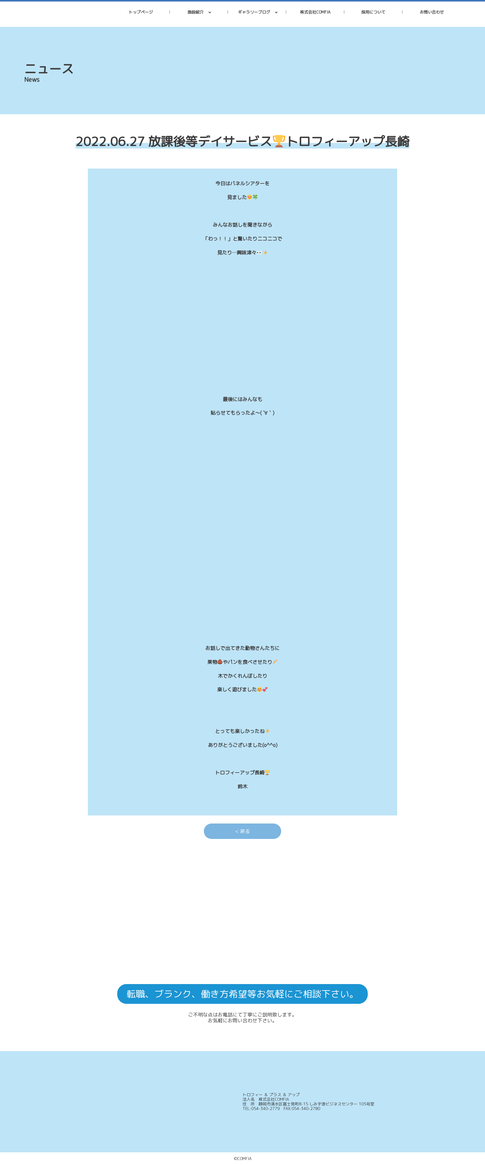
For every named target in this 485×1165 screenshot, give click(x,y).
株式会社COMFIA (315, 12)
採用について (373, 12)
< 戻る (242, 831)
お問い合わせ (432, 12)
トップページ (141, 12)
